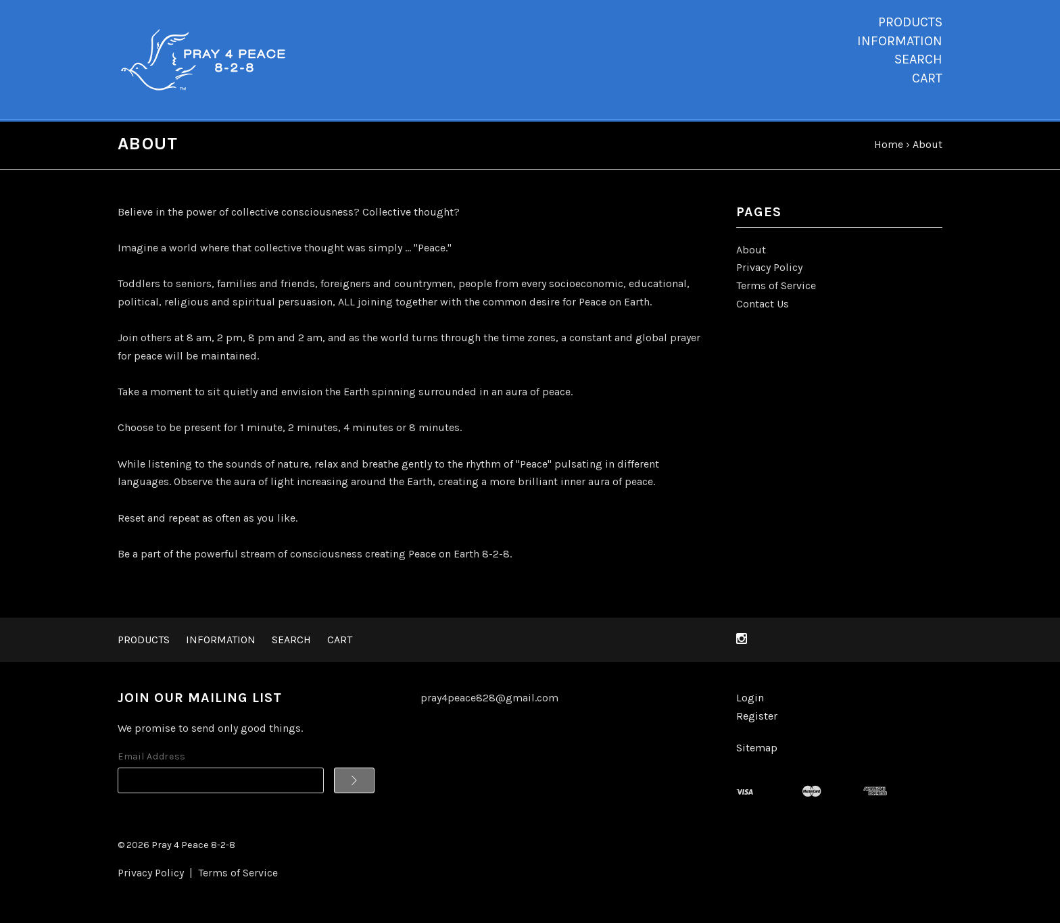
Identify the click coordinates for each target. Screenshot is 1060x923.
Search (918, 59)
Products (910, 22)
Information (899, 41)
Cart (927, 78)
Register (756, 718)
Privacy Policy (769, 270)
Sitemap (756, 749)
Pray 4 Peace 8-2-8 (193, 847)
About (751, 252)
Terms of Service (776, 288)
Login (750, 700)
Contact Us (762, 305)
